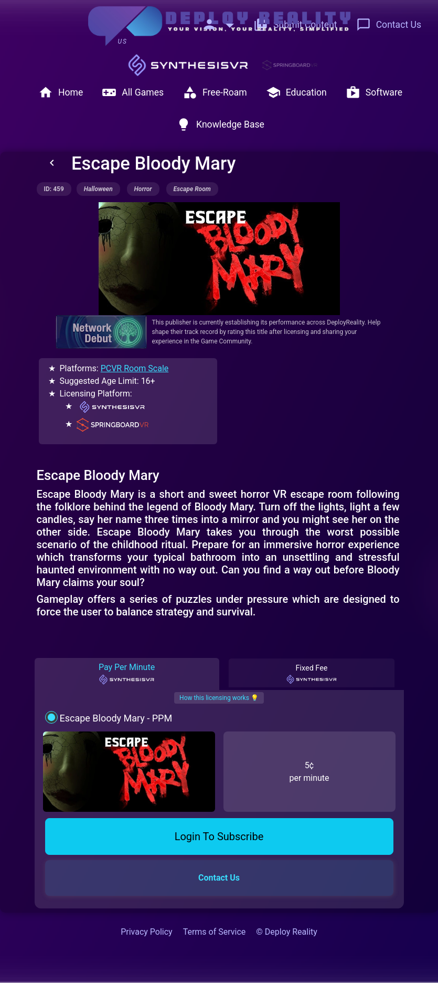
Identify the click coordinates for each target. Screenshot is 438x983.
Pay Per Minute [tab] (127, 673)
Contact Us (388, 24)
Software (374, 92)
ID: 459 (54, 189)
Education (296, 92)
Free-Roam (215, 92)
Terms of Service (214, 932)
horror (143, 189)
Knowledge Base (220, 124)
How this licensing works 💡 (219, 698)
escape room (192, 189)
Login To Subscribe (219, 836)
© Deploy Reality (286, 932)
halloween (98, 189)
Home (60, 92)
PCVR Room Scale (135, 368)
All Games (133, 92)
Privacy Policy (147, 932)
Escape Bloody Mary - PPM (115, 718)
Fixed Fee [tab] (311, 674)
